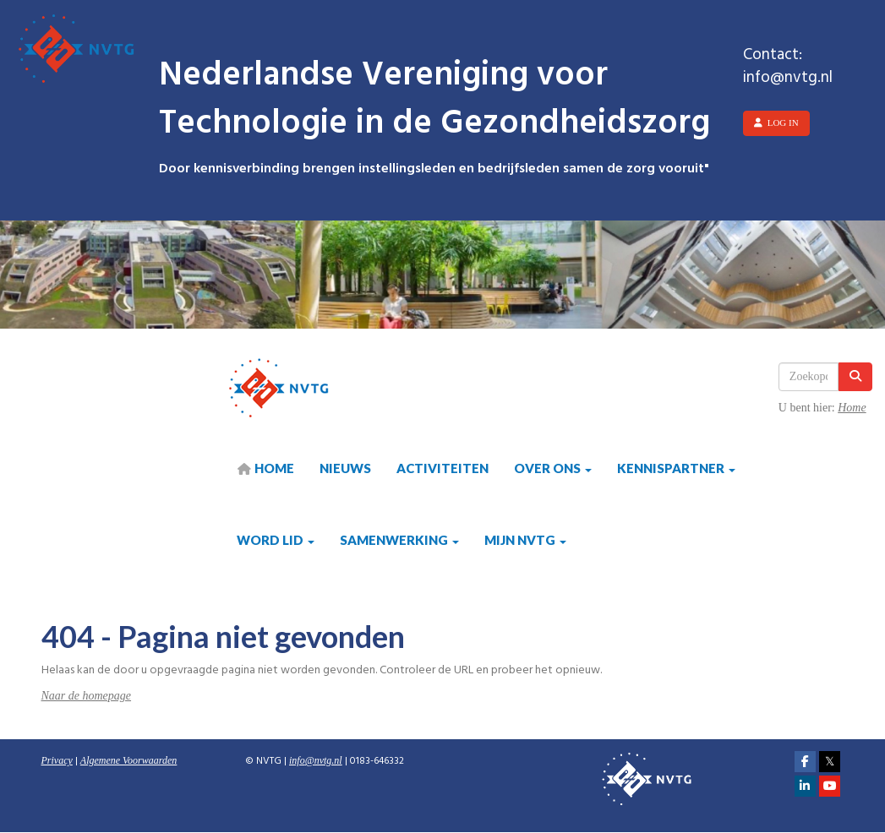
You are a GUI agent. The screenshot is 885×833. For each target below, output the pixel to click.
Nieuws (345, 468)
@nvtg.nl (315, 760)
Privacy (57, 760)
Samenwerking (399, 539)
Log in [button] (776, 122)
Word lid (275, 539)
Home (852, 407)
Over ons (553, 468)
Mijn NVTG (525, 539)
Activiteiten (442, 468)
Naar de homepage (86, 695)
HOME (265, 468)
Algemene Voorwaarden (129, 760)
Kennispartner (676, 468)
